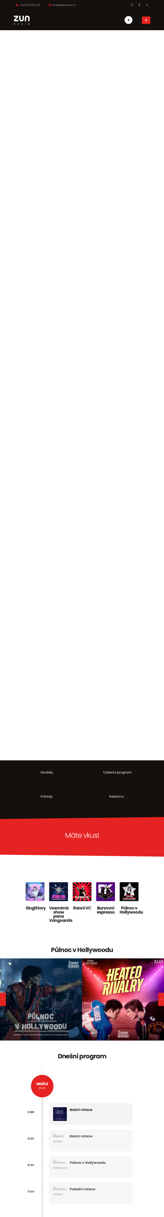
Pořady (37, 796)
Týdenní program (117, 772)
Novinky (47, 772)
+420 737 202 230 (28, 5)
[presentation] (3, 999)
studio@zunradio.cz (62, 5)
